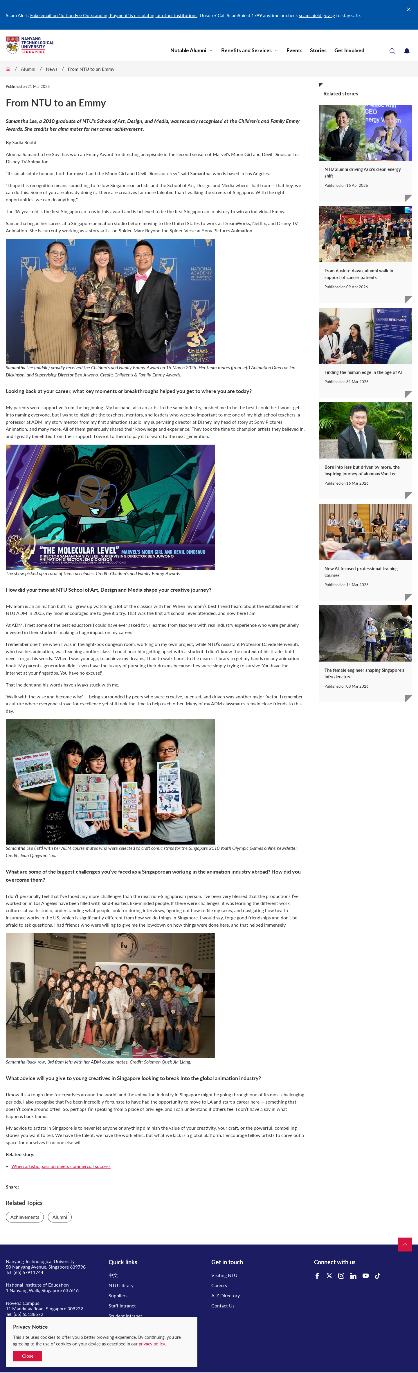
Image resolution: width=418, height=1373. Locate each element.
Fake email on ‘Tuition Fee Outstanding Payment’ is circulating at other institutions (113, 15)
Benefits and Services (256, 51)
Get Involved (351, 51)
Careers (219, 1285)
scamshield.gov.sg (317, 15)
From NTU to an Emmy (91, 69)
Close (27, 1355)
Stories (322, 51)
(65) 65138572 (28, 1314)
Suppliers (118, 1295)
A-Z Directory (225, 1295)
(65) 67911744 (28, 1272)
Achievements (24, 1217)
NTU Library (121, 1285)
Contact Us (223, 1305)
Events (301, 51)
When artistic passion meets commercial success (61, 1166)
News (51, 69)
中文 (113, 1275)
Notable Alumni (201, 51)
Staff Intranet (122, 1305)
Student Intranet (125, 1315)
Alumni (28, 69)
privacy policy (152, 1343)
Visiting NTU (224, 1275)
